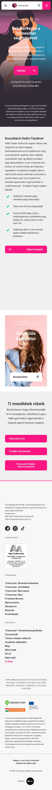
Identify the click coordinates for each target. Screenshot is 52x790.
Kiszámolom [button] (26, 377)
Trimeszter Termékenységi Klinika (23, 630)
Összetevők (11, 634)
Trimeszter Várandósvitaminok (21, 583)
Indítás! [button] (26, 70)
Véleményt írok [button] (17, 438)
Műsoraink (10, 650)
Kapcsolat (10, 657)
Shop (10, 661)
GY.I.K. (8, 653)
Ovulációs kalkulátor (16, 642)
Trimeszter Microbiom (17, 591)
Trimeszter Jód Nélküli (17, 587)
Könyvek (9, 610)
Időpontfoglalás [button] (26, 249)
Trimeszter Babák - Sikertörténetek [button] (26, 465)
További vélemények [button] (20, 451)
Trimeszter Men (13, 595)
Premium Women (14, 598)
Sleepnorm (11, 606)
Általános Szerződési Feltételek (26, 761)
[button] (7, 530)
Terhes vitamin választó (18, 638)
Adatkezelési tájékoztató (26, 763)
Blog (7, 646)
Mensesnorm (12, 602)
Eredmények (11, 614)
